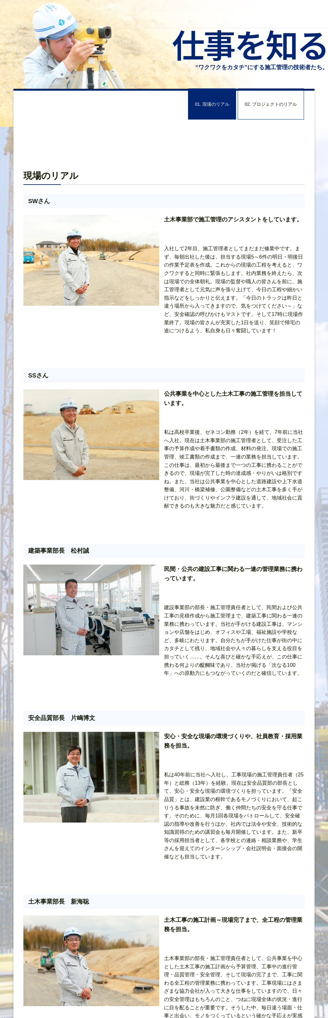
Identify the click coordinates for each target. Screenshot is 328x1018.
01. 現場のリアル (212, 103)
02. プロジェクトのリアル (271, 103)
